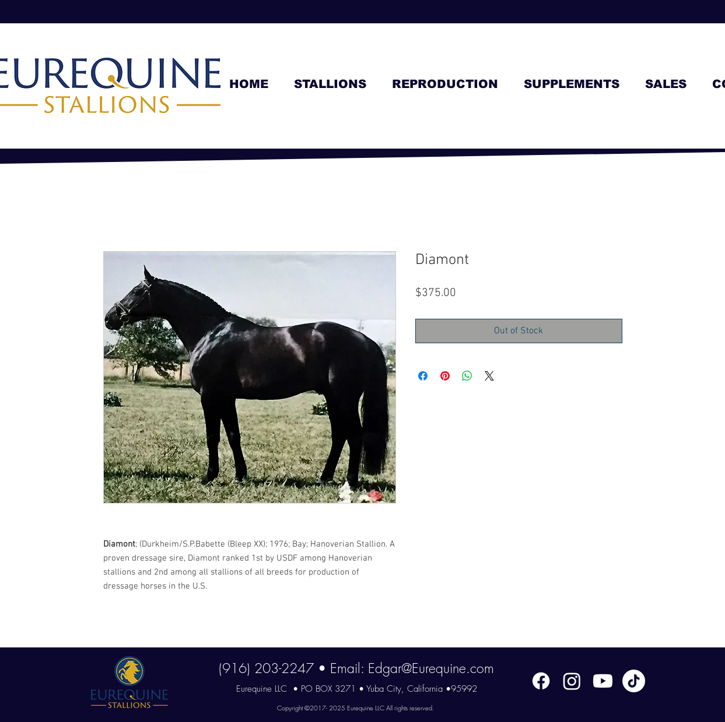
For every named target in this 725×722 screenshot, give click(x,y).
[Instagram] (572, 681)
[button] (330, 84)
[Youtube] (602, 681)
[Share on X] (489, 376)
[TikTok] (633, 681)
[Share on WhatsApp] (467, 376)
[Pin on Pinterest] (445, 376)
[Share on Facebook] (423, 376)
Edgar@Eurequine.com (431, 668)
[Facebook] (541, 681)
